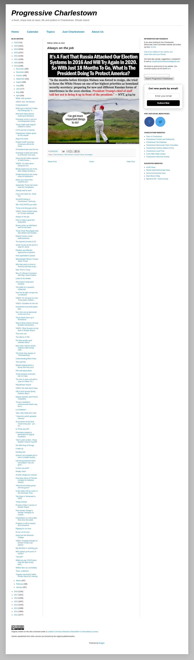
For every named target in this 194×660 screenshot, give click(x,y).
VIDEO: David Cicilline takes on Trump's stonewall (26, 212)
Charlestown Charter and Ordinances (160, 139)
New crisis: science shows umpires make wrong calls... (26, 348)
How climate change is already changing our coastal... (25, 513)
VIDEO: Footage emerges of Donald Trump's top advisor (26, 543)
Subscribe (163, 103)
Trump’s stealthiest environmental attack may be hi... (26, 404)
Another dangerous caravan (26, 475)
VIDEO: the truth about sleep (27, 388)
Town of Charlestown (154, 136)
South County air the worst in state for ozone (27, 246)
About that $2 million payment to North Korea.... (27, 159)
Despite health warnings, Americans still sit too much (25, 144)
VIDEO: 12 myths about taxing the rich (25, 165)
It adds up (19, 449)
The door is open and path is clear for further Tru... (26, 380)
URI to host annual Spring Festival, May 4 (25, 392)
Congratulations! (22, 105)
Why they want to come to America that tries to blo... (26, 265)
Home (15, 31)
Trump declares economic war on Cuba (25, 375)
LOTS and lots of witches (25, 130)
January (19, 587)
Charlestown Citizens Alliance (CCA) (160, 148)
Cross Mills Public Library (155, 154)
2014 (16, 605)
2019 (16, 66)
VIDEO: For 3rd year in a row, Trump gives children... (27, 299)
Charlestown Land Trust (155, 151)
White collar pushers (23, 98)
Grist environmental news (155, 173)
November (20, 72)
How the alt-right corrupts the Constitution (27, 294)
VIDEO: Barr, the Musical (25, 102)
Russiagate (88, 154)
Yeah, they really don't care (26, 413)
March (18, 581)
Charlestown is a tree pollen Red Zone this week (26, 519)
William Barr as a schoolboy (26, 568)
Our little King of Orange (25, 445)
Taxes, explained (22, 571)
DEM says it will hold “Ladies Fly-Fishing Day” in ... (27, 109)
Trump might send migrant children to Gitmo (26, 126)
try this (153, 47)
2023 (16, 53)
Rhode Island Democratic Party (158, 170)
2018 (16, 592)
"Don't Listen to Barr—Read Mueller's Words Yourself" (26, 441)
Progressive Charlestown (54, 13)
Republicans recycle (23, 385)
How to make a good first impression (25, 221)
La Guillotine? (21, 410)
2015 (16, 602)
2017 (16, 595)
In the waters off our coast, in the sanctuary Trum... (27, 492)
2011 (16, 615)
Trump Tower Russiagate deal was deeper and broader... (27, 232)
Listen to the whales (23, 279)
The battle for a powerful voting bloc (25, 288)
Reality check (21, 471)
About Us (98, 31)
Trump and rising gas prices (26, 208)
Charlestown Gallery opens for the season (26, 134)
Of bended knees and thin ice (27, 149)
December (20, 69)
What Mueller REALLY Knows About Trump (27, 260)
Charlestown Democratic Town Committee (162, 145)
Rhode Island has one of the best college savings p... (26, 170)
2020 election (68, 154)
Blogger (101, 643)
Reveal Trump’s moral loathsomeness (24, 237)
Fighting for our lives (23, 529)
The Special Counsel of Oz (26, 242)
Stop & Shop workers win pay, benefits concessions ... (27, 324)
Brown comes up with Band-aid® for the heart (26, 226)
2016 (16, 598)
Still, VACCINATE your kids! (26, 205)
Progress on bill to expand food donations (26, 524)
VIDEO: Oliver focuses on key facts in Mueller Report (27, 329)
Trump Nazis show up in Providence (25, 319)
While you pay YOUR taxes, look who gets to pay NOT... (26, 562)
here (169, 69)
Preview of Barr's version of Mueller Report (26, 506)
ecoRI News (150, 167)
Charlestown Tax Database (156, 142)
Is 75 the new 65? (22, 429)
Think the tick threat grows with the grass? (26, 487)
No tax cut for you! (23, 532)
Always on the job (22, 217)
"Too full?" (19, 557)
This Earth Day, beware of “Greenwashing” (25, 354)
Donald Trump (79, 154)
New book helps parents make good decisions (25, 115)
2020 (16, 63)
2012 (16, 612)
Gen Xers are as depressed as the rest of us (26, 313)
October (19, 76)
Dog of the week (22, 139)
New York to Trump (23, 270)
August (19, 82)
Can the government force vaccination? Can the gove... (26, 463)
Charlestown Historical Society (157, 157)
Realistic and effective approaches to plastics (25, 251)
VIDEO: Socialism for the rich (27, 303)
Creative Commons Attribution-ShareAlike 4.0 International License (72, 632)
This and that (21, 362)
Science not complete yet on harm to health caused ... (26, 456)
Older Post (131, 162)
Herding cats (20, 452)
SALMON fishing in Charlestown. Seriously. (26, 200)
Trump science (21, 502)
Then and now (21, 334)
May (18, 92)
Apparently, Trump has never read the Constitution (27, 186)
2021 (16, 59)
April (18, 96)
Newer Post (52, 162)
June (18, 89)
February (19, 584)
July (18, 86)
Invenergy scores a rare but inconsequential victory (26, 120)
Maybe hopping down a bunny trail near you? (25, 366)
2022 (16, 56)
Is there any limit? (22, 468)
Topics (51, 31)
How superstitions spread (25, 256)
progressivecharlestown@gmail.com (166, 61)
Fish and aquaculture (24, 371)
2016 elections (58, 154)
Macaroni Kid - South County (157, 179)
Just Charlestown (73, 31)
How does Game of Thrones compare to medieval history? (26, 480)
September (20, 79)
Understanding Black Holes (26, 359)
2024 (16, 49)
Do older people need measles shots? (24, 341)
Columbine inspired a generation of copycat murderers (25, 435)
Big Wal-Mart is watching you (27, 548)
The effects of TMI (22, 337)
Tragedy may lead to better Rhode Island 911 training (26, 575)
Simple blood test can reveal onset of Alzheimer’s (26, 175)
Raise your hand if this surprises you (24, 181)
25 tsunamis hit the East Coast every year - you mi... (25, 424)
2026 (16, 43)
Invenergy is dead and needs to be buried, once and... (27, 154)
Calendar (32, 31)
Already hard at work (23, 191)
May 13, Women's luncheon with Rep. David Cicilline (26, 274)
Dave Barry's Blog (153, 176)
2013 (16, 608)
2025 (16, 46)
